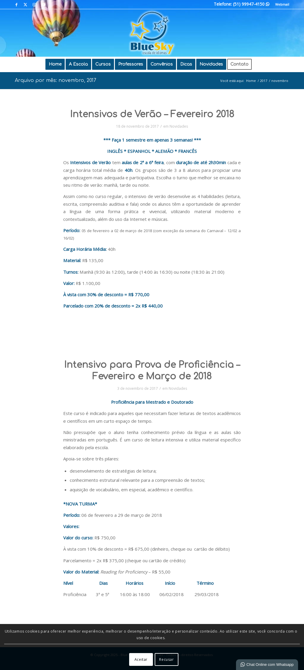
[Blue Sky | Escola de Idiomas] (152, 33)
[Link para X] (25, 4)
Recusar (166, 659)
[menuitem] (280, 4)
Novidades (179, 126)
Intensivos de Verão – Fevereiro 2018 (152, 114)
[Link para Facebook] (16, 4)
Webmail (282, 4)
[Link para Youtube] (43, 4)
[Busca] (259, 64)
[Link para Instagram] (34, 4)
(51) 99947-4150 (251, 4)
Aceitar (141, 659)
